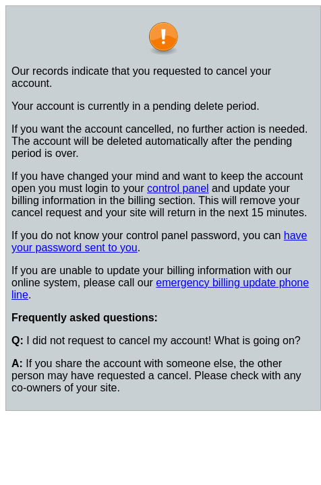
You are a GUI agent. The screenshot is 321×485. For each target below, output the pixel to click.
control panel (178, 188)
